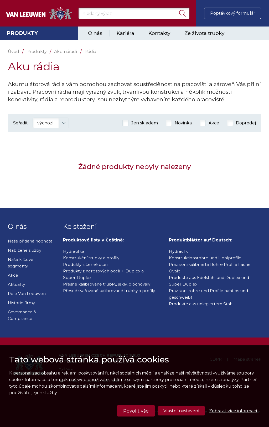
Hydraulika (73, 251)
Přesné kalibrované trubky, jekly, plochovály (106, 284)
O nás (95, 33)
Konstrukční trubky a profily (91, 257)
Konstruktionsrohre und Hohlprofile (205, 257)
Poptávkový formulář (232, 13)
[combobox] (51, 123)
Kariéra (125, 33)
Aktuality (16, 284)
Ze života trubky (204, 33)
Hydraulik (178, 251)
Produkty (22, 33)
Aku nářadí (65, 51)
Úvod (13, 51)
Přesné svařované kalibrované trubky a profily (109, 290)
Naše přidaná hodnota (30, 241)
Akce (13, 275)
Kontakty (159, 33)
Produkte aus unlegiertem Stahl (201, 303)
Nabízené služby (24, 250)
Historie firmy (21, 302)
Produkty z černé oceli (85, 264)
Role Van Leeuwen (27, 293)
